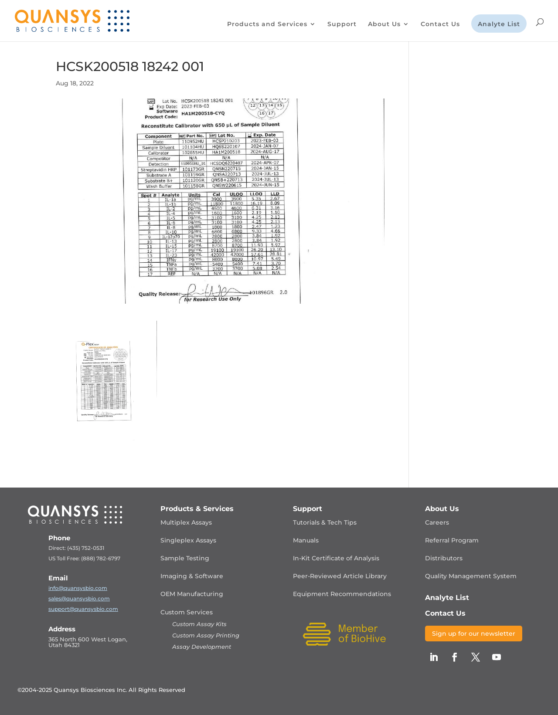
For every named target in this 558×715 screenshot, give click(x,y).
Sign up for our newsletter (473, 633)
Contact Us (440, 24)
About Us (384, 24)
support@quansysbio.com (83, 609)
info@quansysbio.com (77, 588)
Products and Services (267, 24)
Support (342, 24)
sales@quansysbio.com (79, 598)
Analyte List (499, 24)
